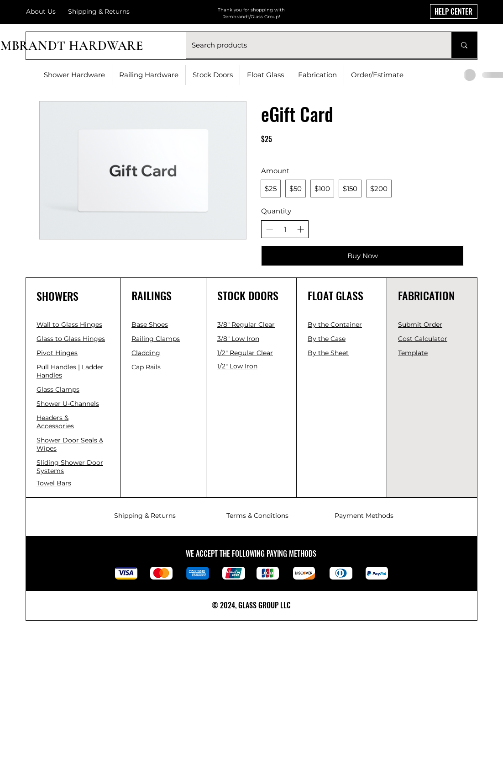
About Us (41, 11)
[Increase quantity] (300, 229)
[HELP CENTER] (453, 11)
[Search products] (312, 45)
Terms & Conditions (257, 515)
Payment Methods (364, 515)
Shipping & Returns (145, 515)
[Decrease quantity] (269, 229)
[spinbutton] (285, 229)
